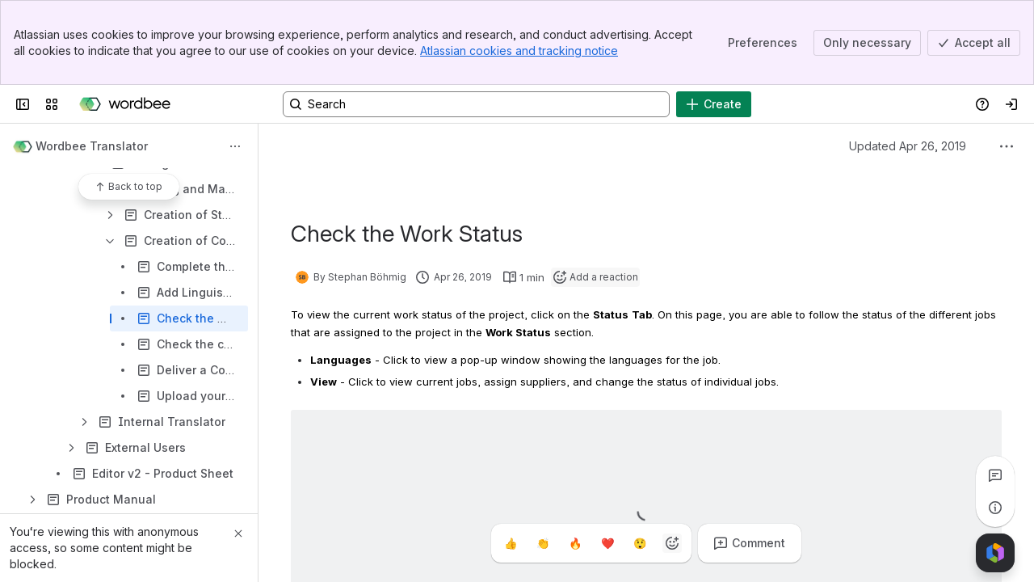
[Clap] (543, 543)
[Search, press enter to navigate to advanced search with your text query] (476, 104)
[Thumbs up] (510, 543)
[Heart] (607, 543)
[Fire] (575, 543)
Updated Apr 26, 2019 (907, 146)
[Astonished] (640, 543)
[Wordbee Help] (125, 104)
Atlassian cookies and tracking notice (519, 50)
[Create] (713, 104)
